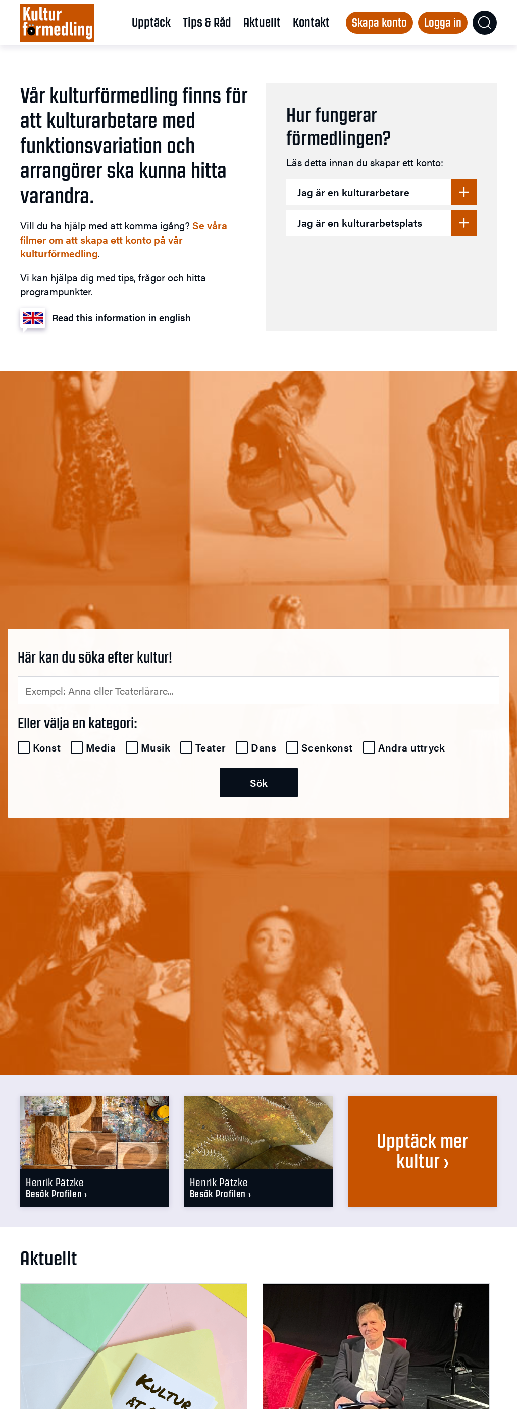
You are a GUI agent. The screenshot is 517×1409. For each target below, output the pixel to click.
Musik (155, 747)
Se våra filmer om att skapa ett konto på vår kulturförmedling (123, 239)
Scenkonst (327, 747)
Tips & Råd (207, 22)
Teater (210, 747)
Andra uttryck (411, 747)
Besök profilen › (56, 1194)
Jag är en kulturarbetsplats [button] (359, 223)
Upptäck (151, 22)
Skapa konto (379, 22)
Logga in (442, 22)
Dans (263, 747)
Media (101, 747)
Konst (47, 747)
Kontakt (311, 22)
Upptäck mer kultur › (422, 1151)
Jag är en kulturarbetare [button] (353, 192)
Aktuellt (262, 22)
